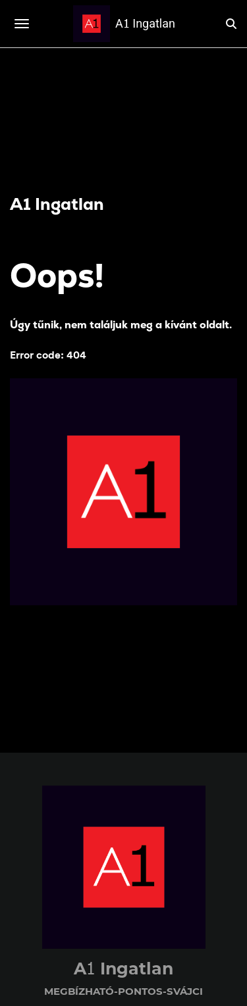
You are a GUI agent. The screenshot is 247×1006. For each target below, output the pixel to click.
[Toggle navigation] (22, 24)
